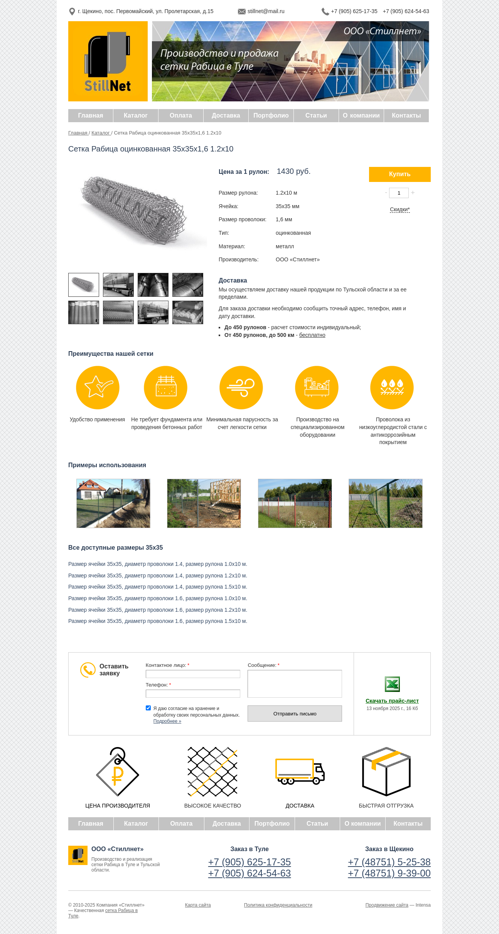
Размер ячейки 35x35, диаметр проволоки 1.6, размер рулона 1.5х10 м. (157, 621)
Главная (78, 133)
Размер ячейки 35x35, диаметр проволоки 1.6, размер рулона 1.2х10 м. (157, 610)
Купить (400, 174)
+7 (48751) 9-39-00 (389, 873)
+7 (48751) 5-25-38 (389, 862)
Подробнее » (167, 721)
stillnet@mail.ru (266, 11)
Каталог (101, 133)
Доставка (226, 823)
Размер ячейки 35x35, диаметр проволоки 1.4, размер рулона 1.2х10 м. (157, 575)
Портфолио (272, 823)
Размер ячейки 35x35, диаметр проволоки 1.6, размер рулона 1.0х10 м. (157, 598)
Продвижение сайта (387, 905)
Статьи (317, 823)
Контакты (407, 823)
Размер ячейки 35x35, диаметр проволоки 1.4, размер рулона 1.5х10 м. (157, 587)
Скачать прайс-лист (392, 701)
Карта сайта (198, 905)
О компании (363, 823)
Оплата (181, 823)
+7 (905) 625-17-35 (354, 11)
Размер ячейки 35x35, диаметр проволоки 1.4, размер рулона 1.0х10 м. (157, 564)
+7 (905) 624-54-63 (406, 11)
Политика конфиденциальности (278, 905)
